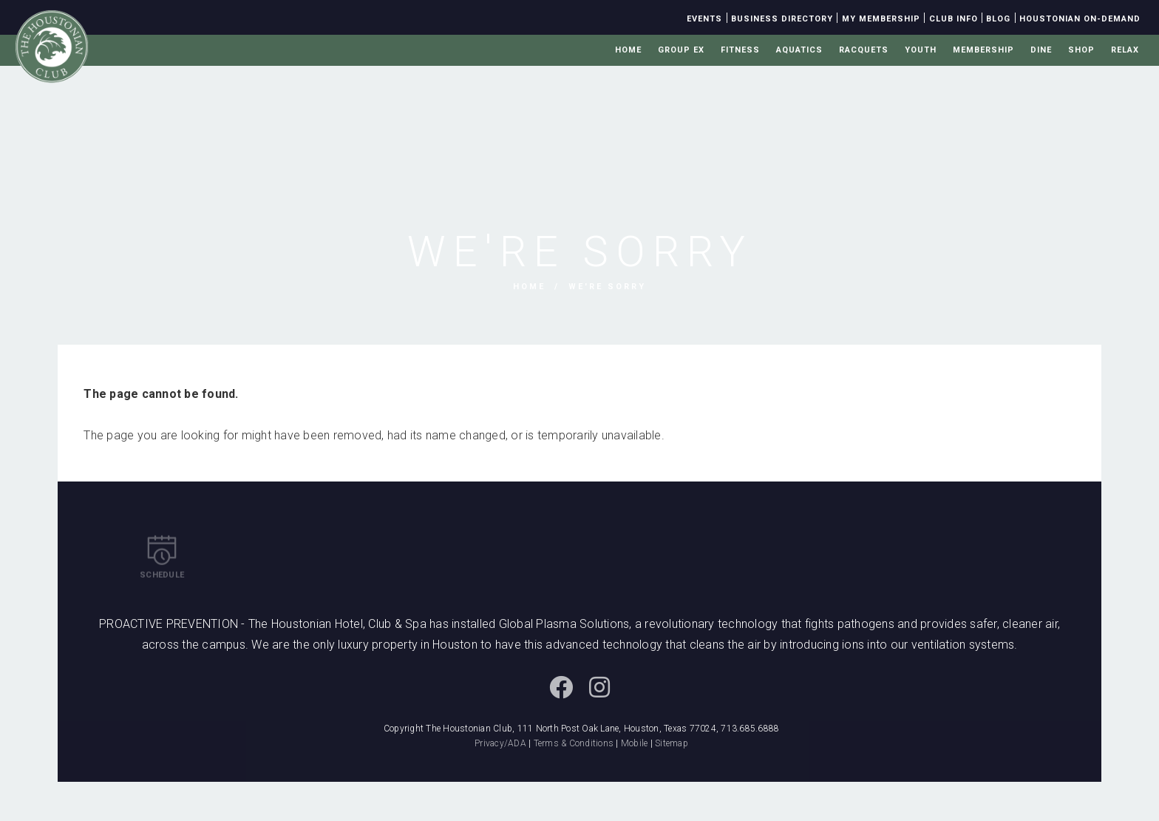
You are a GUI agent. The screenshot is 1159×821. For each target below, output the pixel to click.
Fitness (740, 50)
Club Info (953, 19)
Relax (1125, 50)
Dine (1041, 50)
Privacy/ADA (500, 743)
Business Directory (782, 19)
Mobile (634, 743)
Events (704, 19)
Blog (998, 19)
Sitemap (671, 743)
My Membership (881, 19)
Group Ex (681, 50)
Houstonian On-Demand (1080, 19)
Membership (983, 50)
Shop (1081, 50)
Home (628, 50)
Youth (921, 50)
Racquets (863, 50)
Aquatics (799, 50)
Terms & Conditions (574, 743)
